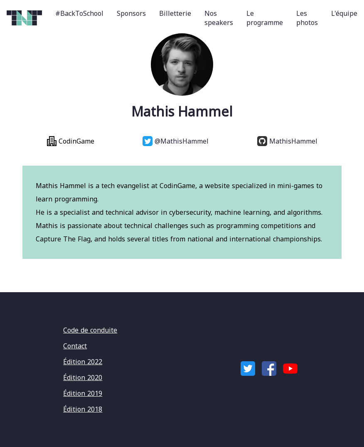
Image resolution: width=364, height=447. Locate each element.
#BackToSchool (79, 13)
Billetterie (175, 13)
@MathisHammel (176, 141)
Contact (75, 345)
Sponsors (131, 13)
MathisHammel (287, 141)
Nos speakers (218, 18)
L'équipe (344, 13)
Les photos (307, 18)
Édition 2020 (82, 377)
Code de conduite (90, 330)
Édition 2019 (82, 393)
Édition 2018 (82, 409)
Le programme (264, 18)
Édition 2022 (82, 361)
